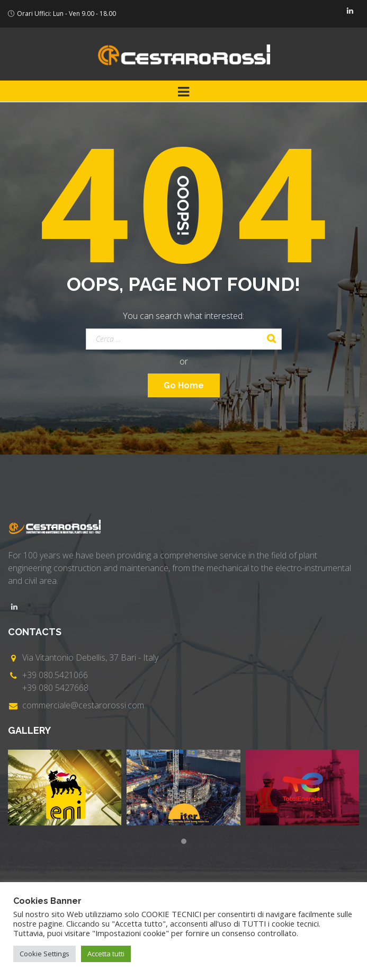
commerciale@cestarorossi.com (83, 705)
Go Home (184, 385)
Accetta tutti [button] (105, 953)
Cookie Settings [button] (44, 953)
